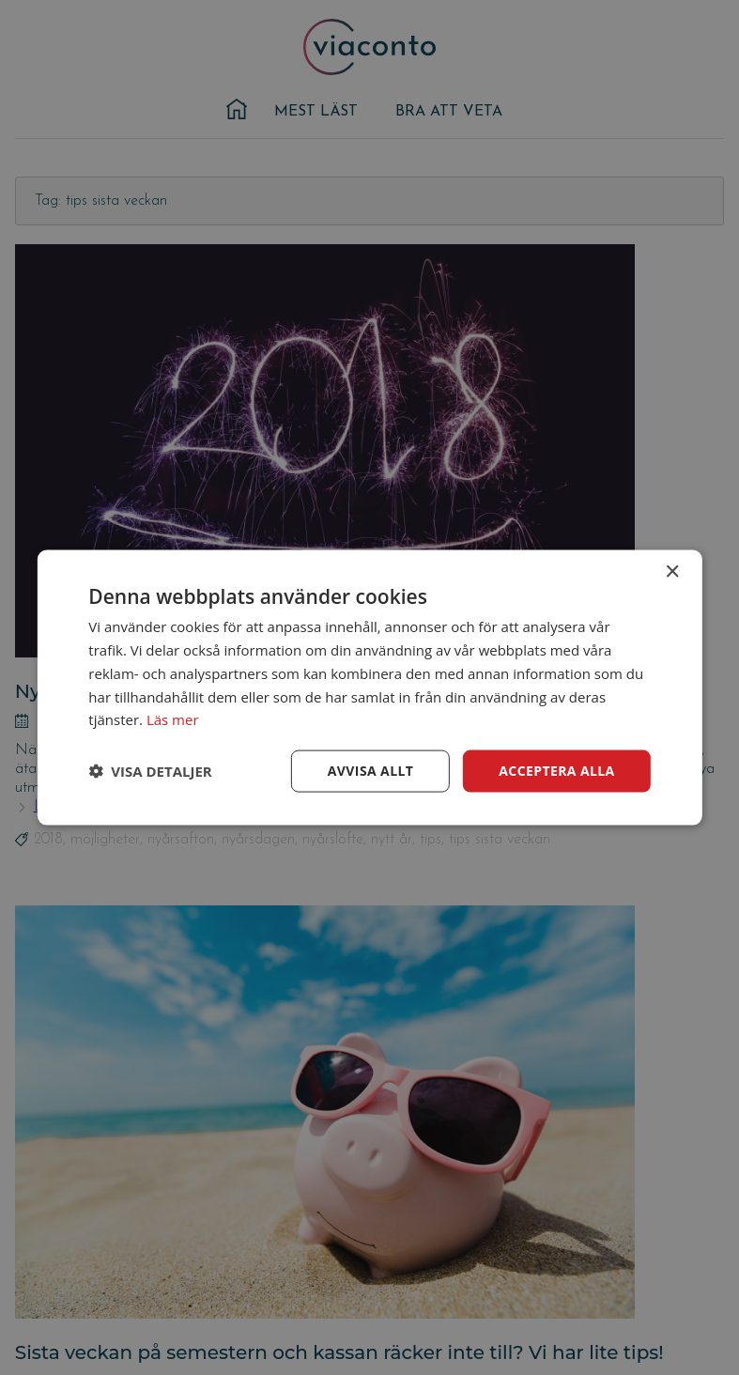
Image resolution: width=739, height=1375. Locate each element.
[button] (149, 771)
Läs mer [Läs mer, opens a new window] (172, 719)
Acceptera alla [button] (556, 771)
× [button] (672, 572)
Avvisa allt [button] (370, 771)
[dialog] (369, 687)
